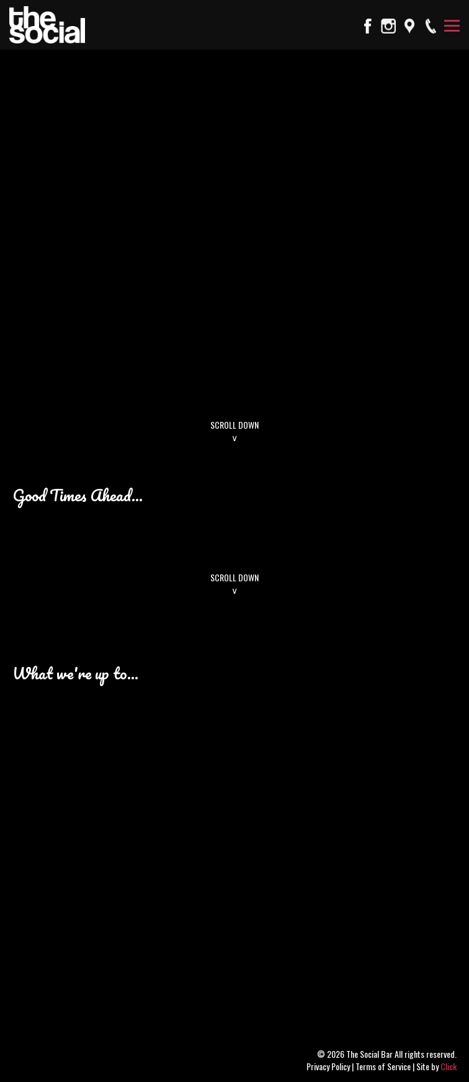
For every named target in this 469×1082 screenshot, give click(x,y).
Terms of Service (383, 1066)
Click (448, 1066)
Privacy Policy (328, 1066)
